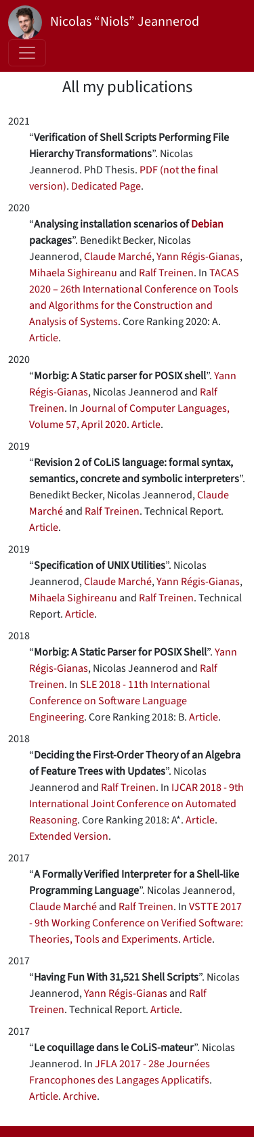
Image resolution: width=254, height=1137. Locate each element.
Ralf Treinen (166, 272)
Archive (80, 1096)
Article (43, 337)
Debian (207, 224)
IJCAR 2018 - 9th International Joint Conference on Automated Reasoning (136, 804)
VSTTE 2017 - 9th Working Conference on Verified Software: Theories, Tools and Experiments (136, 923)
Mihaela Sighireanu (73, 272)
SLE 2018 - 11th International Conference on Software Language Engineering (119, 701)
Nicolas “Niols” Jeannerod (103, 22)
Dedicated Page (106, 186)
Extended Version (68, 836)
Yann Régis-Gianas (198, 256)
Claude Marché (118, 256)
